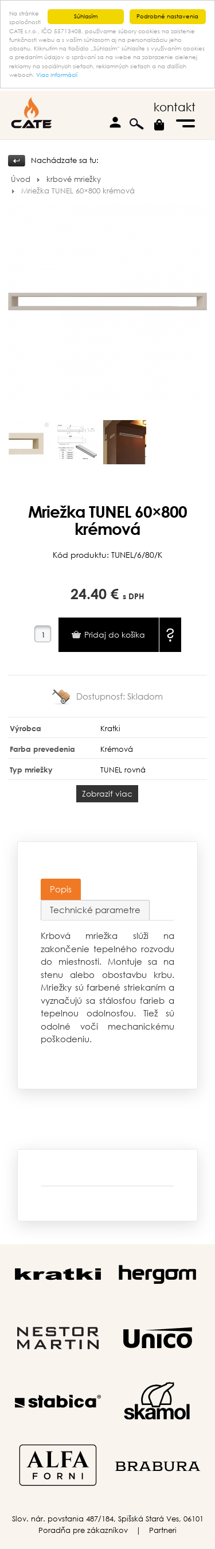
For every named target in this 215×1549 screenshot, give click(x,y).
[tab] (61, 889)
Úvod (20, 179)
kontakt (175, 107)
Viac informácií (56, 75)
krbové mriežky (73, 179)
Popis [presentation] (61, 889)
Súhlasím (85, 16)
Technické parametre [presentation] (95, 909)
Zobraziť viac (107, 793)
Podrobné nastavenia (167, 16)
